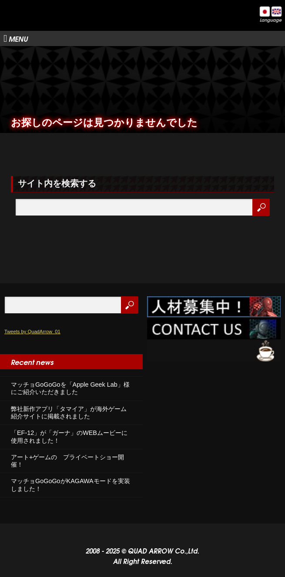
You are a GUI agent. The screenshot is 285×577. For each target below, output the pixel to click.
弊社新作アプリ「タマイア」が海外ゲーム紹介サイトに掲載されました (69, 412)
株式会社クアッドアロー (52, 22)
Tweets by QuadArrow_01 (32, 331)
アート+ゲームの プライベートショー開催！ (67, 461)
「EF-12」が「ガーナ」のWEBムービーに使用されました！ (69, 436)
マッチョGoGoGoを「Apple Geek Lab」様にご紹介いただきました (70, 388)
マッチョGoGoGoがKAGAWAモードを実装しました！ (70, 485)
